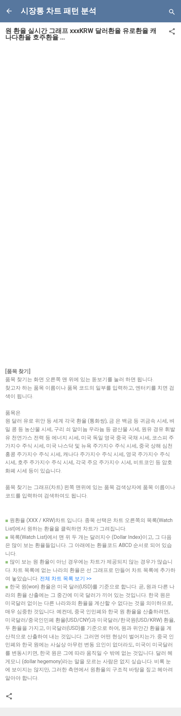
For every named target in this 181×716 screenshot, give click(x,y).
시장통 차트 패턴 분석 (58, 11)
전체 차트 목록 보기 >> (65, 578)
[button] (172, 33)
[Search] (172, 13)
